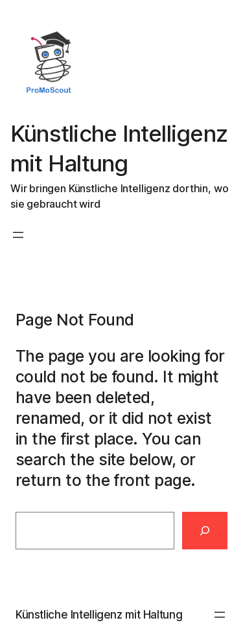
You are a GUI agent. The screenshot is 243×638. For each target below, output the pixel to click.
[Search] (204, 530)
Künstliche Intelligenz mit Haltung (99, 614)
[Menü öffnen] (18, 235)
